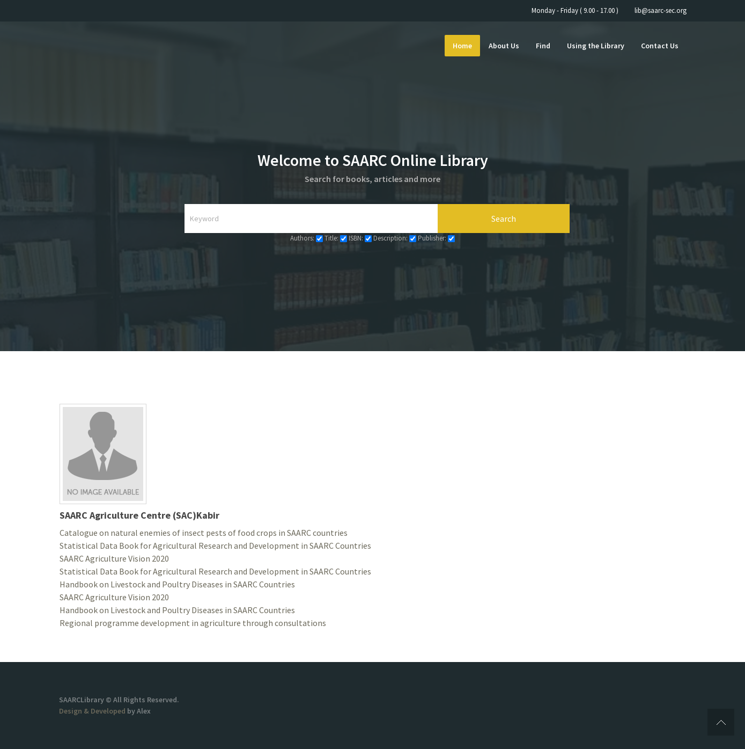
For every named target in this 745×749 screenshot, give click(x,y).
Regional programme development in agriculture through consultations (193, 622)
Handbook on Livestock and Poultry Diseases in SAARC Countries (177, 584)
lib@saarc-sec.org (661, 10)
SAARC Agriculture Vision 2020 (114, 558)
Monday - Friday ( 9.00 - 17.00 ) (575, 10)
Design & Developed (93, 711)
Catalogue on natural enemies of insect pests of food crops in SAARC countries (204, 532)
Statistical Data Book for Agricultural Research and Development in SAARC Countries (215, 545)
